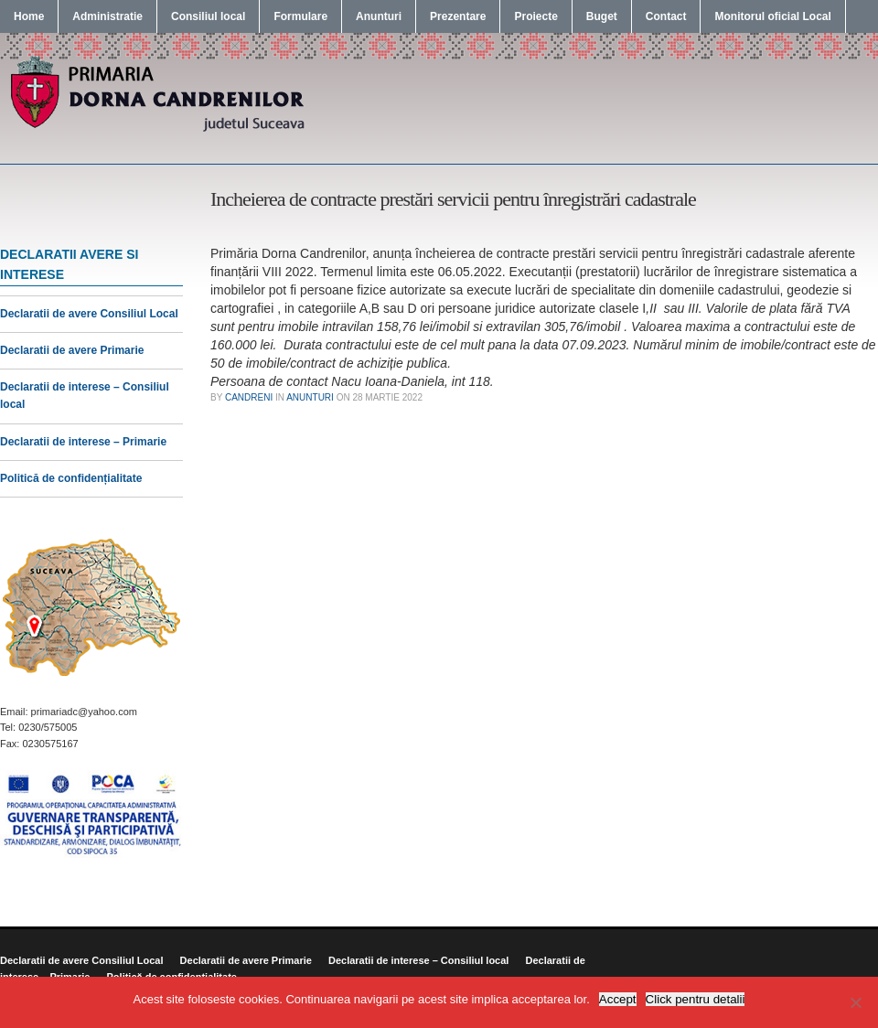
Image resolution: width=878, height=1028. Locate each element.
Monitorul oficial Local (772, 16)
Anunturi (379, 16)
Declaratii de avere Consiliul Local (89, 313)
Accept (618, 999)
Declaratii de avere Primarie (72, 350)
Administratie (107, 16)
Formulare (300, 16)
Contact (666, 16)
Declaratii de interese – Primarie (83, 441)
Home (29, 16)
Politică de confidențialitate (71, 478)
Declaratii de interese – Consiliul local (418, 960)
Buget (601, 16)
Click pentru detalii (695, 999)
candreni (249, 397)
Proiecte (535, 16)
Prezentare (458, 16)
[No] (855, 1002)
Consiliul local (208, 16)
